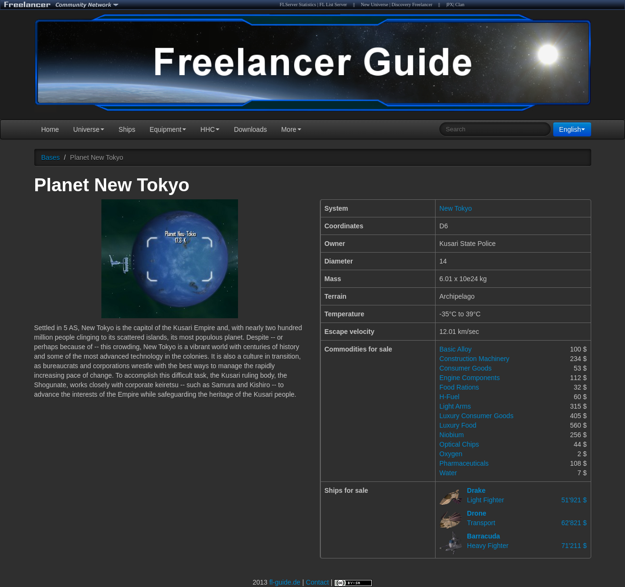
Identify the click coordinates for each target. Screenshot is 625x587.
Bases (50, 157)
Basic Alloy (455, 349)
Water (448, 473)
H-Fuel (449, 397)
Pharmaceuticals (464, 463)
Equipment (167, 129)
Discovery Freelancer (411, 4)
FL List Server (333, 4)
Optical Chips (459, 444)
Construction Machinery (474, 358)
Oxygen (450, 454)
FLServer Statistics (298, 4)
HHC (209, 129)
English (572, 129)
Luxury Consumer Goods (476, 416)
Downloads (250, 129)
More (291, 129)
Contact (317, 582)
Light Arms (455, 406)
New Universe (374, 4)
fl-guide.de (284, 582)
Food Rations (459, 387)
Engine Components (469, 378)
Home (50, 129)
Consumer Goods (465, 368)
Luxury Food (457, 425)
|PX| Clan (455, 4)
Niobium (451, 435)
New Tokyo (455, 208)
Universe (88, 129)
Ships (127, 129)
